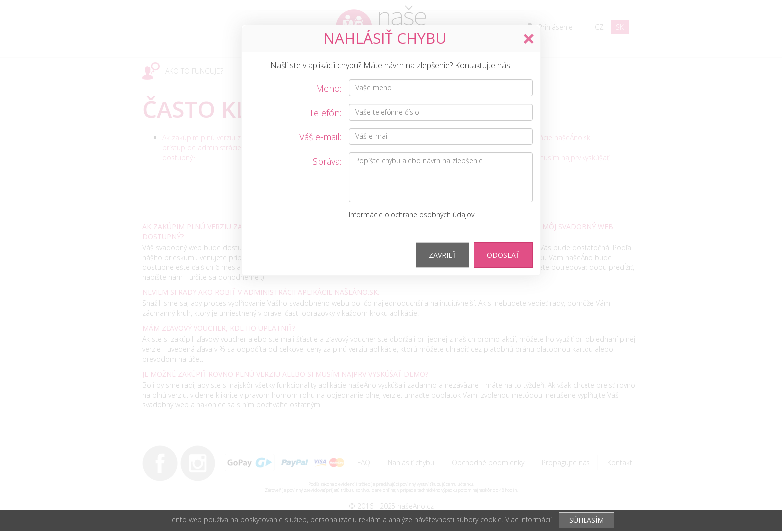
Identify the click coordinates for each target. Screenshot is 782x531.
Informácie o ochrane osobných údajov (411, 214)
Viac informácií (528, 519)
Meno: (328, 88)
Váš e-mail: (320, 137)
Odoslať (503, 255)
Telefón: (325, 113)
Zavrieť (442, 255)
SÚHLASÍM (586, 520)
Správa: (327, 161)
